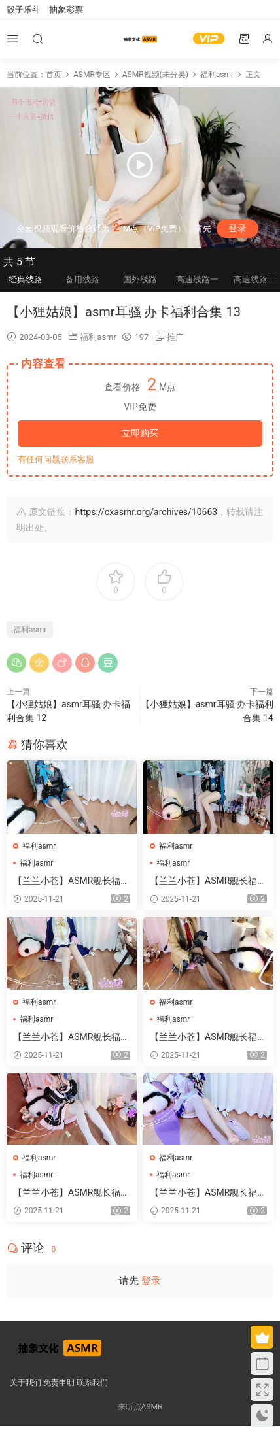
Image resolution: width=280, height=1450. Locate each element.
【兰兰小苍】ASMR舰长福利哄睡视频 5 (71, 1037)
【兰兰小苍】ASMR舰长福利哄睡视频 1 (208, 881)
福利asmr (98, 337)
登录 (237, 228)
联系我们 (92, 1382)
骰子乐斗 (24, 9)
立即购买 (140, 433)
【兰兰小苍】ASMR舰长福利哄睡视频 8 (208, 1193)
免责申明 (59, 1382)
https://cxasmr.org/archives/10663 (146, 512)
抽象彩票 (66, 9)
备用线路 (82, 279)
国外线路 (140, 279)
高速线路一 (197, 279)
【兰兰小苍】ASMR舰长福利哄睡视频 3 (71, 1193)
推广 (175, 337)
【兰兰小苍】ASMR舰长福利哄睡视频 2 (71, 881)
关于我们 (25, 1382)
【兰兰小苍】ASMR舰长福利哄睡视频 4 (208, 1037)
